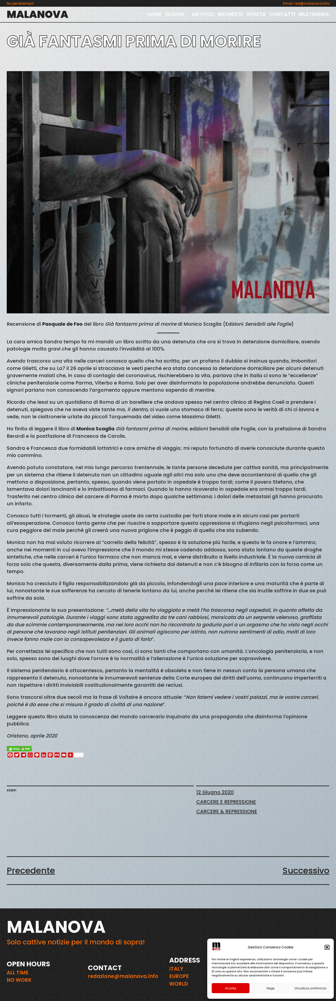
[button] (327, 947)
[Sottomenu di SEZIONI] (186, 14)
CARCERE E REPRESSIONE (226, 801)
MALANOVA (37, 14)
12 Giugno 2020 (215, 792)
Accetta (230, 988)
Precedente (31, 870)
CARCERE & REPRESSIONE (226, 811)
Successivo (306, 870)
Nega (270, 988)
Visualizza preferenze (310, 988)
